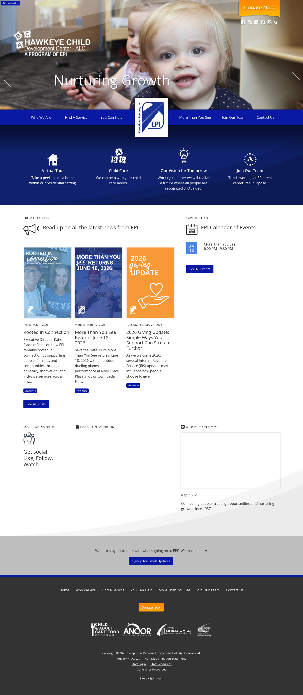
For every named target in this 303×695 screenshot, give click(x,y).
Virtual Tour (53, 170)
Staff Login (139, 664)
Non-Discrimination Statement (165, 658)
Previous (8, 79)
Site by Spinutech (151, 678)
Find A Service (76, 117)
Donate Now (259, 7)
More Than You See (195, 117)
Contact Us (265, 117)
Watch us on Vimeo (199, 427)
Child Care (118, 170)
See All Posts (36, 404)
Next (296, 79)
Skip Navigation (10, 3)
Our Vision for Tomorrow (184, 170)
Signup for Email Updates (151, 561)
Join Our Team (233, 117)
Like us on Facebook (95, 427)
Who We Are (41, 117)
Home (64, 590)
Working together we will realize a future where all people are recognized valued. (184, 183)
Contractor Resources (151, 669)
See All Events (199, 269)
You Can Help (111, 117)
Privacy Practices (128, 658)
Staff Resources (161, 664)
